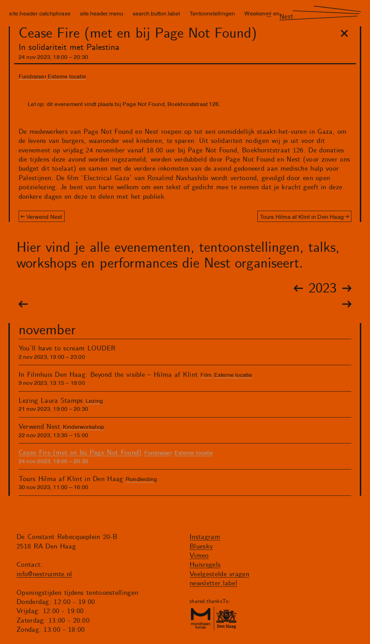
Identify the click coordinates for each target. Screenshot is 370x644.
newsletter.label (213, 583)
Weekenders (260, 13)
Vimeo (199, 555)
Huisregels (205, 565)
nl (269, 13)
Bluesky (201, 546)
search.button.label (156, 13)
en (276, 13)
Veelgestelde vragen (219, 574)
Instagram (205, 537)
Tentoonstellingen (212, 13)
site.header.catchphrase (40, 13)
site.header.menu (101, 13)
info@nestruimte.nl (44, 574)
